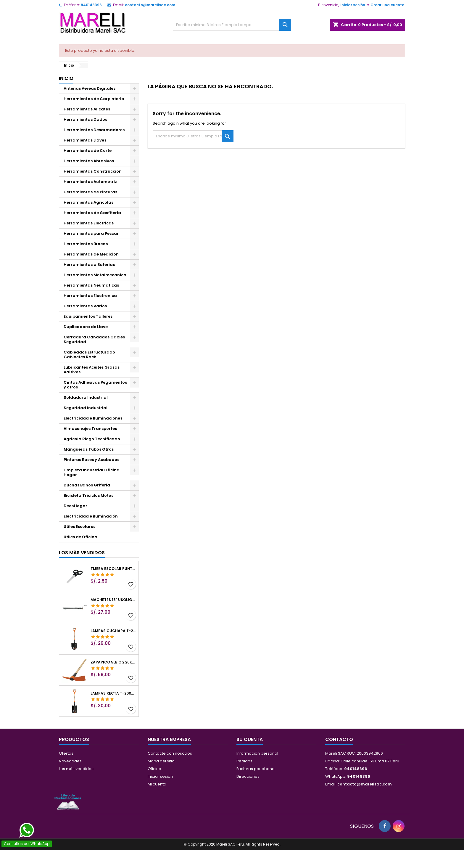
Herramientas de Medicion (91, 254)
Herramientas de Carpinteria (94, 99)
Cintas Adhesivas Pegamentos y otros (95, 385)
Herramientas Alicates (87, 109)
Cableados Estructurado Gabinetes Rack (89, 354)
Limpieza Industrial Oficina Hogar (92, 472)
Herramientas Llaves (85, 140)
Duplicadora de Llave (86, 327)
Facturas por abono (255, 769)
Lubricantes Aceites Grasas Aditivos (92, 369)
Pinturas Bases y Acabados (91, 459)
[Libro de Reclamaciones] (67, 801)
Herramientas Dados (85, 119)
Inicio (66, 78)
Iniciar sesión (352, 4)
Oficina (154, 769)
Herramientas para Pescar (91, 233)
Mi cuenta (157, 784)
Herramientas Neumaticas (91, 285)
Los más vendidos (82, 552)
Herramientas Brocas (86, 244)
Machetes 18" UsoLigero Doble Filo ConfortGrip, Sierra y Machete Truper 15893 (113, 600)
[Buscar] (232, 25)
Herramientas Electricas (89, 223)
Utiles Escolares (79, 526)
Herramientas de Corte (88, 150)
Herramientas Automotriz (90, 181)
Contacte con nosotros (170, 753)
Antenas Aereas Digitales (89, 88)
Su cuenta (249, 739)
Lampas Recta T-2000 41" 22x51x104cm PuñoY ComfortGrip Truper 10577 (113, 693)
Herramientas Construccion (93, 171)
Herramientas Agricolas (88, 202)
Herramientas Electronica (90, 295)
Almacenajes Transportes (90, 428)
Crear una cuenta (387, 4)
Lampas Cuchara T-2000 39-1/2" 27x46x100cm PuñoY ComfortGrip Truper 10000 (113, 631)
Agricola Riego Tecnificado (92, 439)
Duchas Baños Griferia (87, 485)
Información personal (257, 753)
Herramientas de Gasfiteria (92, 213)
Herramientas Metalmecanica (95, 275)
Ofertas (66, 753)
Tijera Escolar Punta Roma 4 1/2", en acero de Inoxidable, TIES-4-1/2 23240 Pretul (113, 569)
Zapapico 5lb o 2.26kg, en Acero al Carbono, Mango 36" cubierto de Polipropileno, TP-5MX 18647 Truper (113, 662)
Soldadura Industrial (86, 397)
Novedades (70, 761)
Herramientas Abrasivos (89, 161)
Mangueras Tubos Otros (89, 449)
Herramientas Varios (85, 306)
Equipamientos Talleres (88, 316)
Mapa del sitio (161, 761)
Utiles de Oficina (80, 537)
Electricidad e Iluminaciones (93, 418)
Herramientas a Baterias (89, 264)
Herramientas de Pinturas (90, 192)
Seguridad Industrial (85, 408)
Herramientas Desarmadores (94, 130)
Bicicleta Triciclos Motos (88, 495)
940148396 (91, 4)
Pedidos (244, 761)
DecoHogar (75, 506)
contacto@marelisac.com (150, 4)
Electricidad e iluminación (91, 516)
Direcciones (248, 776)
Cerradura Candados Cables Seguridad (94, 339)
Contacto (339, 739)
